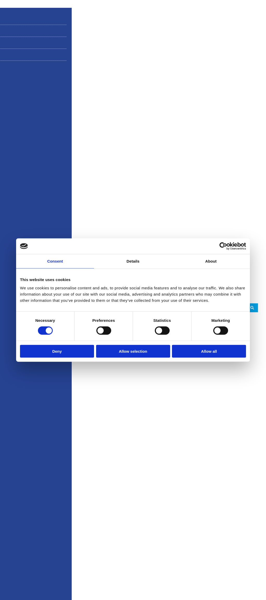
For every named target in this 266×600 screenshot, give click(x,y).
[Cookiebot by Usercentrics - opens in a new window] (223, 246)
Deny (57, 351)
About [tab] (211, 261)
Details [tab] (133, 261)
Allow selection (133, 351)
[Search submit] (252, 307)
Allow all (209, 351)
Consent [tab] (55, 261)
